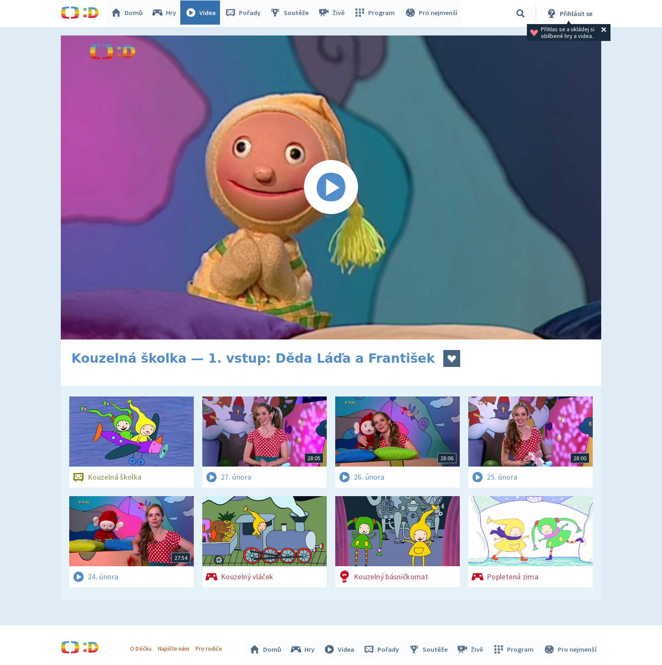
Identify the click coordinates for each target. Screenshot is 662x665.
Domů (128, 13)
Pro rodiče (210, 647)
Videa (202, 13)
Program (375, 13)
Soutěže (291, 13)
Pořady (245, 13)
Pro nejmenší (431, 13)
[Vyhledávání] (520, 13)
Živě (333, 13)
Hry (166, 13)
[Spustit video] (331, 187)
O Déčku (141, 647)
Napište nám (174, 647)
